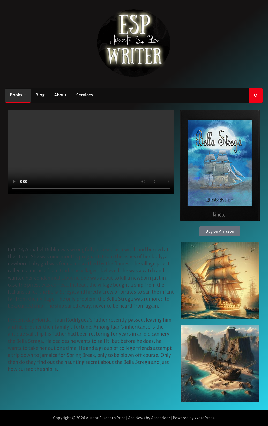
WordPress (204, 418)
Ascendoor (160, 418)
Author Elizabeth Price (105, 418)
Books (16, 95)
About (60, 95)
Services (84, 95)
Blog (40, 95)
